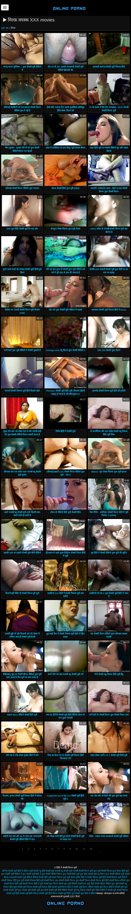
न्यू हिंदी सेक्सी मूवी (46, 871)
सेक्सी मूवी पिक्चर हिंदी (42, 887)
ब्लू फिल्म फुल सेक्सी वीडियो (108, 874)
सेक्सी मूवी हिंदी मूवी (66, 893)
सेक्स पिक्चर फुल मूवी (61, 877)
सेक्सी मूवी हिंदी (12, 893)
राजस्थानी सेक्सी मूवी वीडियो (20, 877)
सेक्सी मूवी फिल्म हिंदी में (104, 887)
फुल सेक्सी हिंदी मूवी (71, 874)
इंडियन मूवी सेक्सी (31, 871)
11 (84, 849)
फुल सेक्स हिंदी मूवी (121, 871)
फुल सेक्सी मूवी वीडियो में (11, 874)
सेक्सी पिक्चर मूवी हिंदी (96, 877)
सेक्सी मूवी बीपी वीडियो (58, 890)
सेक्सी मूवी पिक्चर (24, 887)
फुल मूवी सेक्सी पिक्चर (102, 871)
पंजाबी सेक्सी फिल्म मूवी (83, 871)
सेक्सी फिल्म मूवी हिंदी (99, 880)
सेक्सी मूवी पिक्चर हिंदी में (62, 887)
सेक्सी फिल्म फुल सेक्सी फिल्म (77, 880)
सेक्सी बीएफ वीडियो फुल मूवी (106, 883)
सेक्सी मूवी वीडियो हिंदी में (96, 890)
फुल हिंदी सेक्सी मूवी (88, 874)
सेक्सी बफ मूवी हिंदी (86, 883)
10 (76, 849)
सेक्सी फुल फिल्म (51, 883)
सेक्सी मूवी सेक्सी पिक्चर (118, 890)
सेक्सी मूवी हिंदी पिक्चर (29, 893)
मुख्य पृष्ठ (5, 28)
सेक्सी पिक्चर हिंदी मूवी (34, 880)
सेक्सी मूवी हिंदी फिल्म (48, 893)
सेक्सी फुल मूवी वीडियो (68, 883)
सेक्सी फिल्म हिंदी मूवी (13, 883)
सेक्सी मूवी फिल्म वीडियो (83, 887)
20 (91, 849)
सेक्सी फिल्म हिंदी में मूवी (33, 883)
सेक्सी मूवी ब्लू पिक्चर (76, 890)
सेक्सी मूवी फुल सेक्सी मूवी (20, 890)
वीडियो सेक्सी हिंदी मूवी (42, 877)
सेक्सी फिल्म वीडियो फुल (119, 880)
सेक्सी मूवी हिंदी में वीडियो (85, 893)
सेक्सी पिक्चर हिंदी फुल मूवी (12, 880)
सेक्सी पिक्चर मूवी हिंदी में (117, 877)
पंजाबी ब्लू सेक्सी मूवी (63, 871)
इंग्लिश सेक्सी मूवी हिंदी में (12, 871)
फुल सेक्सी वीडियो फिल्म (52, 874)
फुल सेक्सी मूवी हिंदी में (31, 874)
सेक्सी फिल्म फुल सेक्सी (54, 880)
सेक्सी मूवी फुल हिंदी (39, 890)
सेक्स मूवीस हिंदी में (79, 877)
